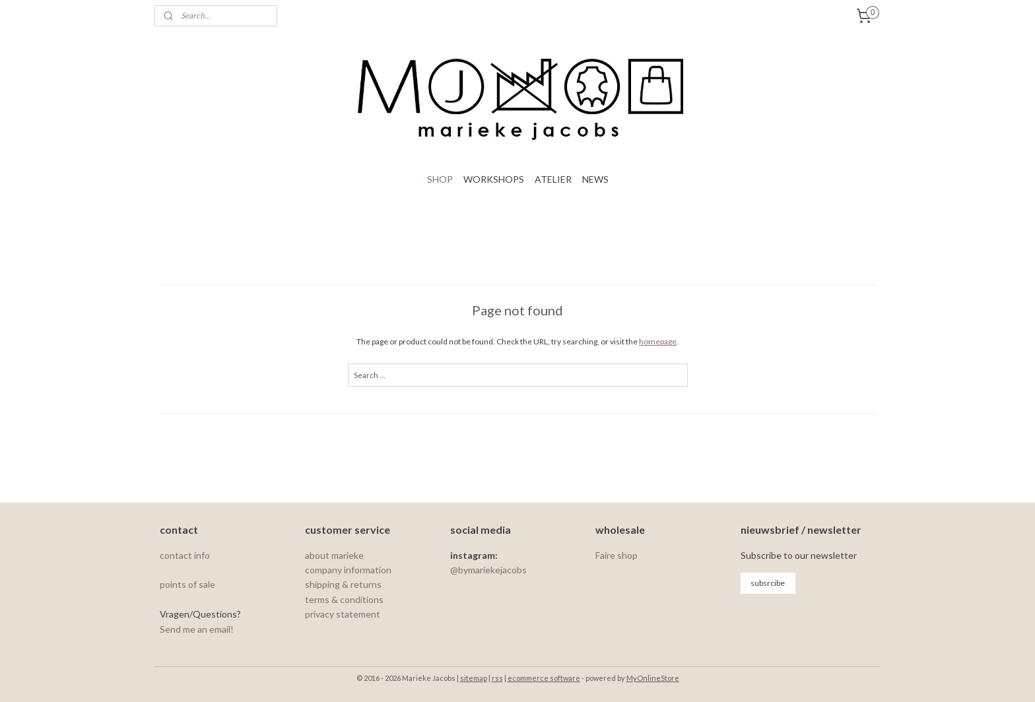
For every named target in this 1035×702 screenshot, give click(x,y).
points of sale (187, 584)
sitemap (473, 678)
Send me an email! (197, 629)
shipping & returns (343, 584)
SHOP (440, 179)
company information (348, 569)
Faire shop (616, 555)
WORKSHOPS (493, 179)
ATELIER (553, 179)
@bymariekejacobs (488, 569)
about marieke (334, 555)
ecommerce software (544, 678)
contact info (186, 555)
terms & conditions (344, 599)
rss (497, 678)
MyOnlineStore (652, 678)
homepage (658, 341)
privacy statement (342, 614)
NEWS (595, 179)
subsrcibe (768, 583)
